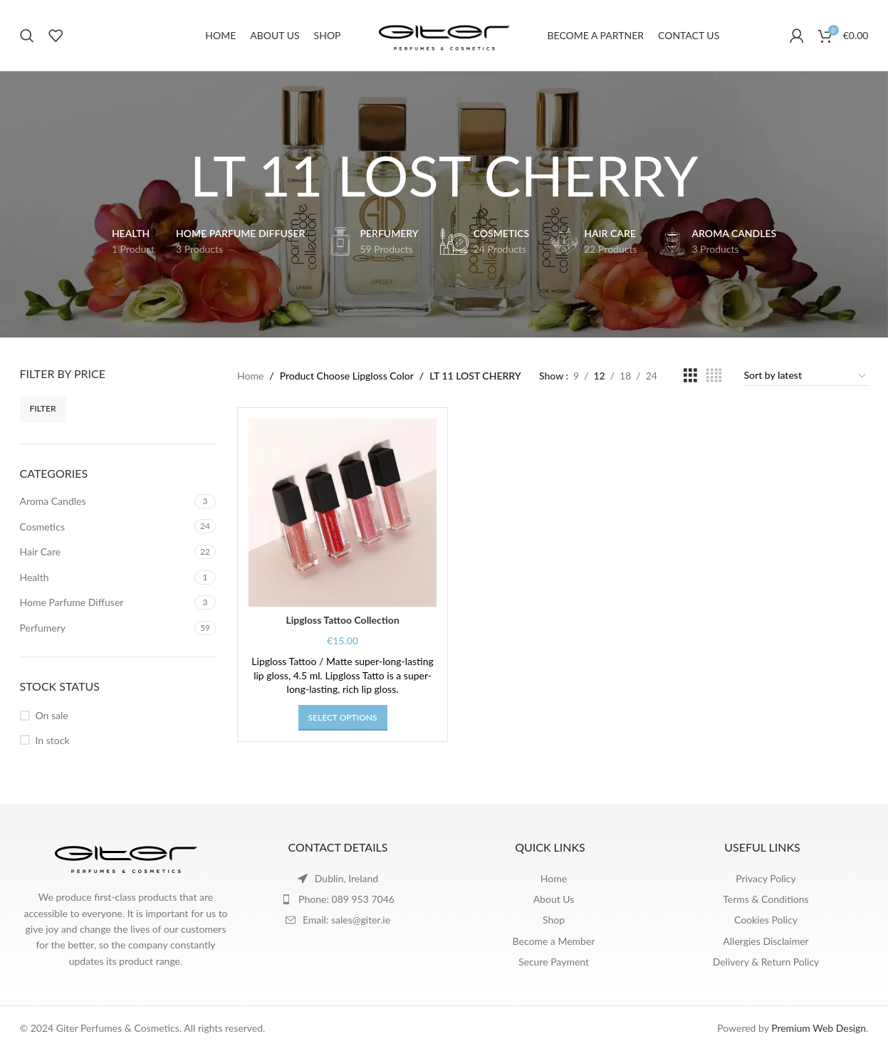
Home (250, 376)
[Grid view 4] (713, 376)
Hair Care (40, 551)
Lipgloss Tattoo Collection (342, 620)
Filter (43, 408)
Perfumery (43, 628)
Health (34, 577)
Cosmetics (42, 527)
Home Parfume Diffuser (72, 602)
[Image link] (126, 856)
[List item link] (338, 899)
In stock (53, 740)
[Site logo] (444, 34)
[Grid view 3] (690, 376)
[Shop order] (806, 376)
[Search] (27, 35)
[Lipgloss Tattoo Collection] (343, 513)
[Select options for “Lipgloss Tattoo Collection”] (342, 718)
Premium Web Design (818, 1028)
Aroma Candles (53, 501)
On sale (52, 715)
